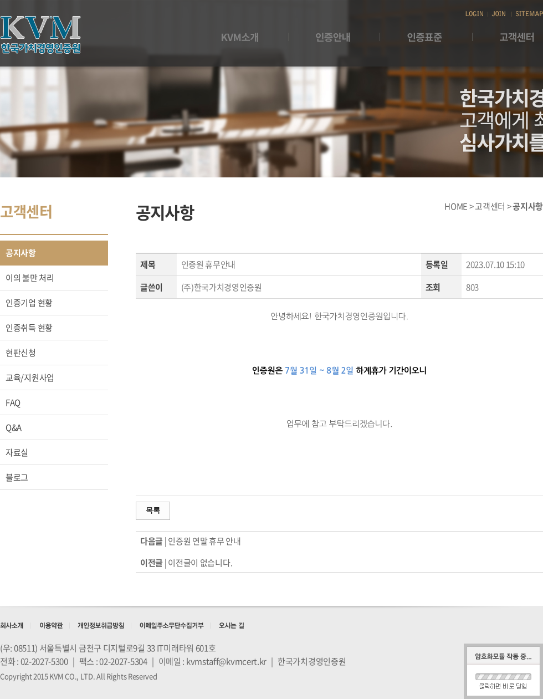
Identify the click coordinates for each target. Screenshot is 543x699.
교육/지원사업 (30, 377)
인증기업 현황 (29, 303)
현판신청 (21, 352)
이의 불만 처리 (30, 278)
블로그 (17, 477)
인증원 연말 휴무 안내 (204, 541)
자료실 (17, 452)
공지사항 (21, 253)
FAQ (13, 402)
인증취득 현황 (29, 328)
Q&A (14, 427)
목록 (153, 510)
